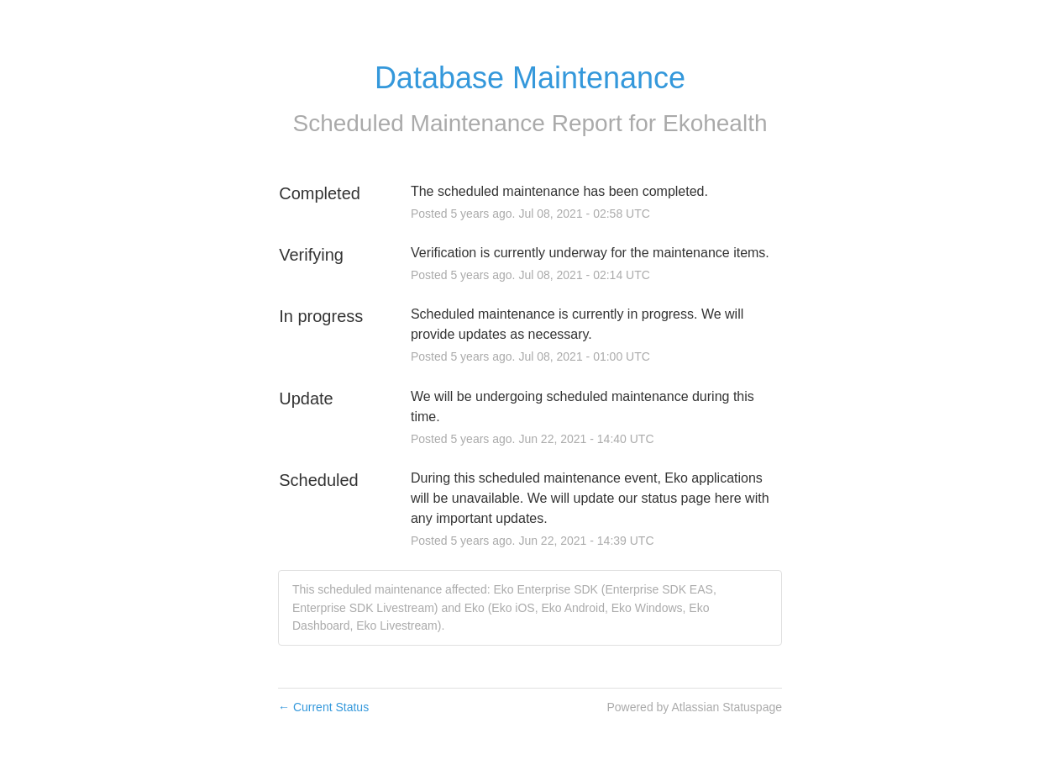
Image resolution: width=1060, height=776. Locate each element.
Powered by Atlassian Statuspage (694, 707)
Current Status (323, 707)
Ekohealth (715, 123)
